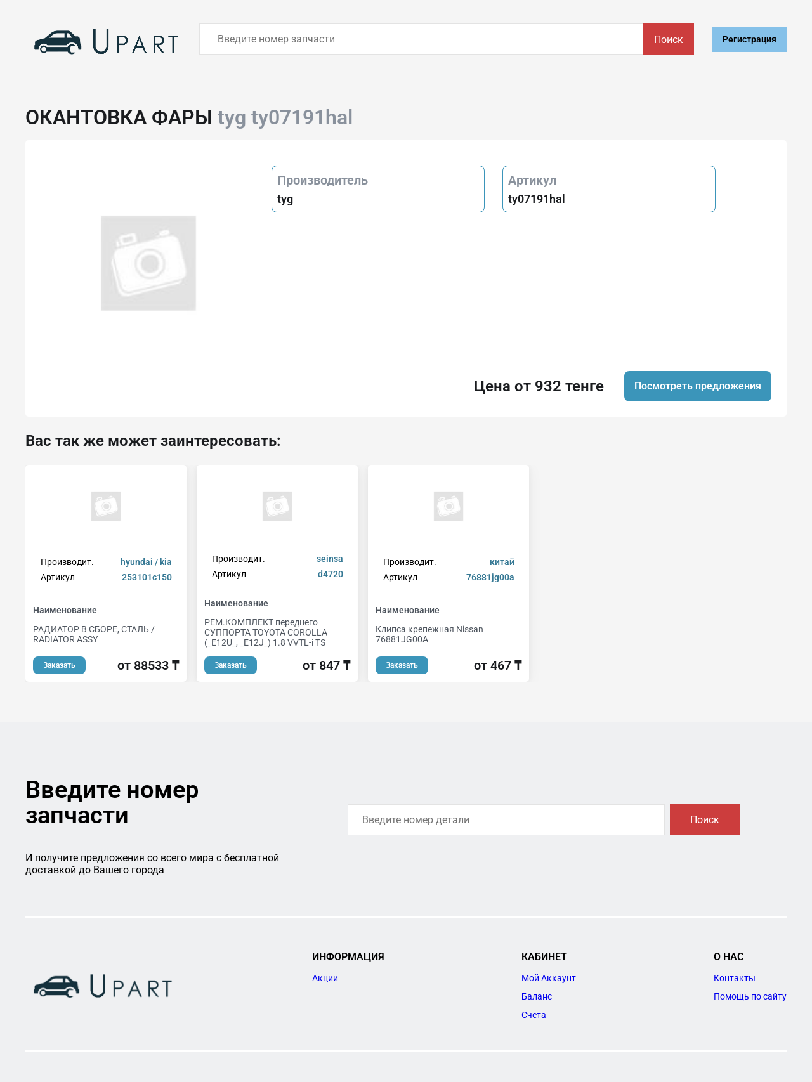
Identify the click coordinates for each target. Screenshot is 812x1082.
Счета (533, 1015)
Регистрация (749, 39)
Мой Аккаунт (548, 978)
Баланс (536, 996)
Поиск (668, 40)
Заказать (59, 665)
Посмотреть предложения (697, 386)
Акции (325, 978)
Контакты (735, 978)
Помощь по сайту (750, 996)
